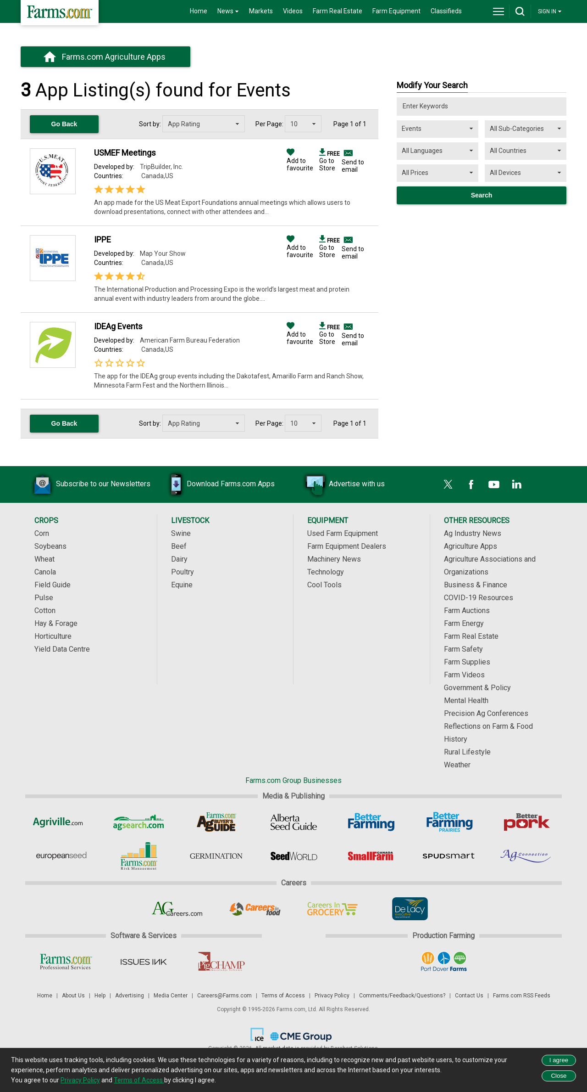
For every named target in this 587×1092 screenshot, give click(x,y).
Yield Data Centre (62, 649)
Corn (41, 533)
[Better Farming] (371, 822)
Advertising (129, 995)
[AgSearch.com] (138, 822)
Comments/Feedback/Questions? (402, 995)
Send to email (353, 165)
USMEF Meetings (125, 153)
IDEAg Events (118, 326)
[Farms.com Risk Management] (138, 856)
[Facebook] (471, 484)
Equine (182, 584)
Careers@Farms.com (224, 995)
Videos (293, 11)
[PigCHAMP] (220, 961)
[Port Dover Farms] (443, 961)
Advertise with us (343, 484)
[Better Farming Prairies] (448, 822)
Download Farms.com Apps (217, 484)
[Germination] (216, 856)
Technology (325, 572)
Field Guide (52, 584)
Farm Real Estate (337, 11)
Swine (181, 533)
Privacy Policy (332, 995)
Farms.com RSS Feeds (521, 995)
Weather (457, 764)
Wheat (44, 559)
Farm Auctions (467, 610)
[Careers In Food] (254, 909)
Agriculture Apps (470, 546)
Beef (179, 546)
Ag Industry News (472, 533)
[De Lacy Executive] (409, 909)
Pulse (43, 597)
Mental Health (466, 700)
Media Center (171, 995)
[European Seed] (61, 856)
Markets (261, 11)
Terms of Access (283, 995)
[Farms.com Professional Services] (65, 961)
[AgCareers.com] (177, 909)
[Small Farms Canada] (371, 856)
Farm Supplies (467, 662)
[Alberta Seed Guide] (293, 822)
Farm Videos (464, 674)
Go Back (64, 124)
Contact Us (469, 995)
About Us (73, 995)
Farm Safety (463, 649)
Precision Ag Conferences (486, 713)
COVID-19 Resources (478, 597)
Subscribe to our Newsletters (89, 484)
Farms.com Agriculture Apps (114, 57)
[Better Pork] (526, 822)
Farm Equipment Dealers (346, 546)
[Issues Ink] (143, 961)
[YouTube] (494, 484)
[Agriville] (61, 822)
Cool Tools (324, 584)
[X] (448, 484)
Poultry (182, 572)
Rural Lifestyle (467, 752)
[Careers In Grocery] (332, 909)
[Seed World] (293, 856)
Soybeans (50, 546)
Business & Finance (475, 584)
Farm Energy (464, 623)
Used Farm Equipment (342, 533)
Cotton (44, 610)
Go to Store (329, 161)
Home (198, 11)
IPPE (102, 239)
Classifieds (446, 11)
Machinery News (334, 559)
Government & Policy (477, 687)
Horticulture (53, 636)
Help (99, 995)
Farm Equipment (396, 11)
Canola (45, 572)
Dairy (179, 559)
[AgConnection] (526, 856)
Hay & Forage (56, 623)
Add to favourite (300, 161)
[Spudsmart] (448, 856)
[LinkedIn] (517, 484)
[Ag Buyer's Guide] (216, 822)
